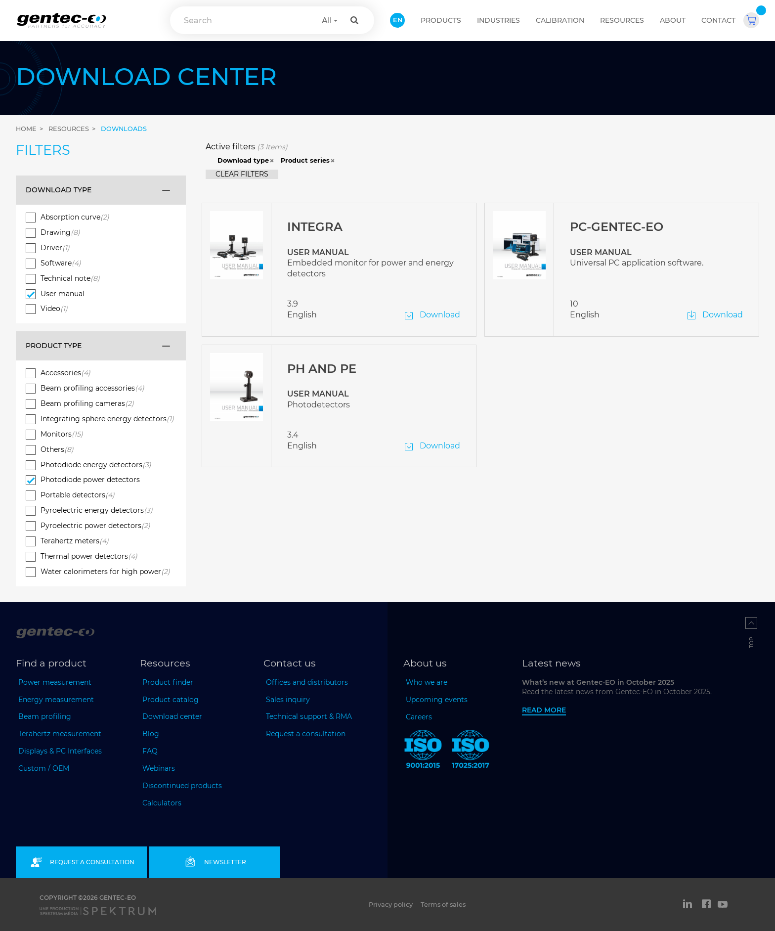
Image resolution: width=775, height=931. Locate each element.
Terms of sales (443, 904)
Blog (150, 733)
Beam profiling (44, 716)
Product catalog (170, 699)
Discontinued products (182, 785)
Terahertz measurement (59, 733)
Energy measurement (56, 699)
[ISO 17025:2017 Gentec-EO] (470, 751)
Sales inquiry (288, 699)
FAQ (150, 751)
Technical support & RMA (309, 716)
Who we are (426, 682)
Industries (498, 20)
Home (26, 129)
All (327, 20)
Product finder (167, 682)
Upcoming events (437, 699)
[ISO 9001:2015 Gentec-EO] (423, 751)
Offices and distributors (307, 682)
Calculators (161, 802)
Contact (718, 20)
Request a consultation (305, 733)
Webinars (158, 768)
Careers (419, 716)
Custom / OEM (43, 768)
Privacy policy (391, 904)
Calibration (560, 20)
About (673, 20)
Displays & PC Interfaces (60, 751)
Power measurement (54, 682)
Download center (172, 716)
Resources (622, 20)
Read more (544, 710)
